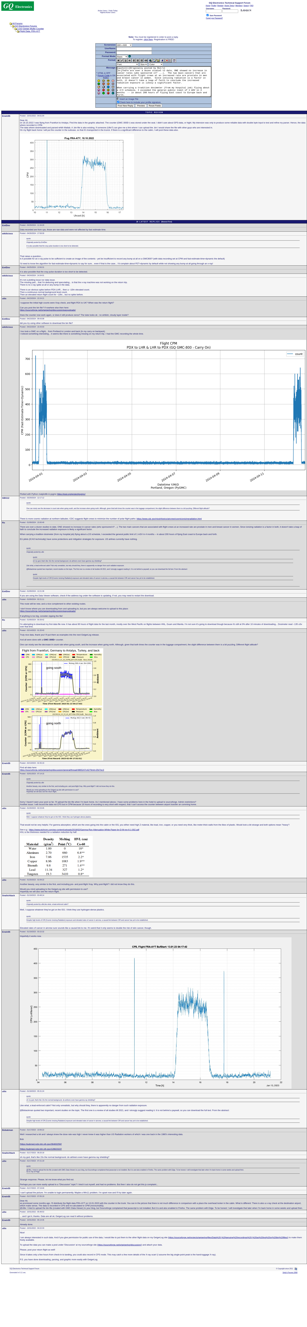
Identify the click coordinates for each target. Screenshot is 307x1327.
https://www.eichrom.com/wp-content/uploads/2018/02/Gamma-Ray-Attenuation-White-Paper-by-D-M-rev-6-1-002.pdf (84, 835)
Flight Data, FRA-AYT (30, 31)
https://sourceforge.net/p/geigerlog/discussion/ (119, 1250)
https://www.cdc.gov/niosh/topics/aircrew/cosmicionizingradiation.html (169, 524)
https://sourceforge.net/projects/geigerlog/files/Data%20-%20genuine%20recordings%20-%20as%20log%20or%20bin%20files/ (228, 1243)
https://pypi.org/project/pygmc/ (71, 500)
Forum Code (98, 75)
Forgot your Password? (214, 18)
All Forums (17, 23)
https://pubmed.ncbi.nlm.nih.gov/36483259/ (41, 1150)
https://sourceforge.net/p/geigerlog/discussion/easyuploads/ (48, 316)
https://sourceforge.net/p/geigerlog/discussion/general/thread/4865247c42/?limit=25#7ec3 (62, 776)
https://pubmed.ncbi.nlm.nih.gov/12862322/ (41, 1155)
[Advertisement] (99, 1303)
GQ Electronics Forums (26, 26)
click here (148, 39)
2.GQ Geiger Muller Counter (30, 28)
